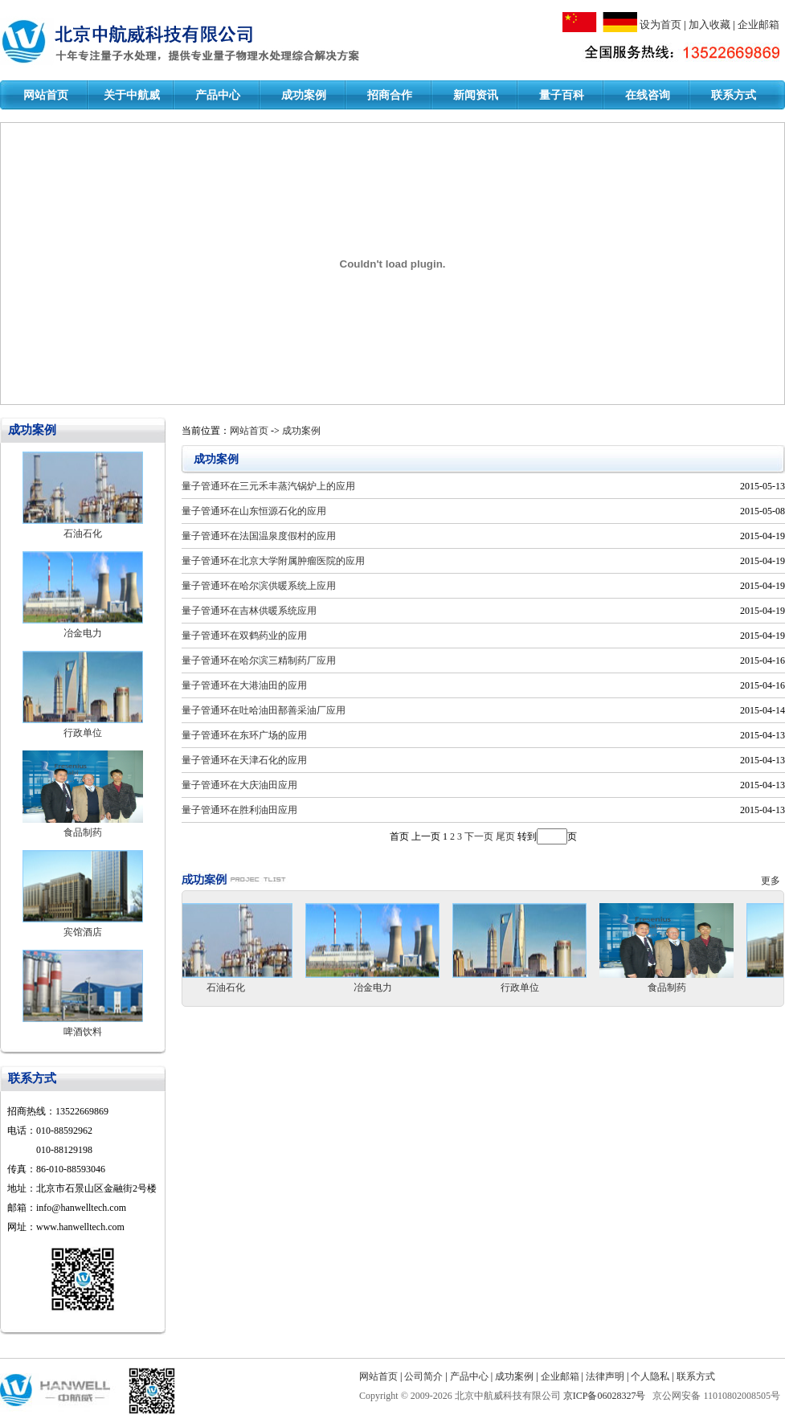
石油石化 (82, 533)
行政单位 (82, 732)
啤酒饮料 (82, 1031)
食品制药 (82, 832)
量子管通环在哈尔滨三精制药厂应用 (259, 660)
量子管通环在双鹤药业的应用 (244, 635)
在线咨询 (647, 95)
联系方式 (733, 95)
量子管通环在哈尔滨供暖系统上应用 (259, 585)
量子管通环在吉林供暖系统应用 (249, 610)
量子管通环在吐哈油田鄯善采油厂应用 (263, 710)
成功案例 (303, 95)
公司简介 (423, 1376)
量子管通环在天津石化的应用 (244, 760)
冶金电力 (82, 633)
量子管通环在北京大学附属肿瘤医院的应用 (273, 560)
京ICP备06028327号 (605, 1395)
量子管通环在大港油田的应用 (244, 685)
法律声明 (605, 1376)
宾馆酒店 (82, 932)
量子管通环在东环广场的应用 (244, 735)
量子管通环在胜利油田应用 (239, 810)
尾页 (505, 836)
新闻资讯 (475, 95)
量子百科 (561, 95)
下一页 (478, 836)
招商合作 (389, 95)
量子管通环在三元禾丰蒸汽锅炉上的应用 (268, 486)
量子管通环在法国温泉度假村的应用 (259, 536)
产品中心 (217, 95)
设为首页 (660, 24)
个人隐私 (650, 1376)
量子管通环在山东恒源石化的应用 (254, 511)
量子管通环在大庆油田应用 (239, 785)
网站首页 (45, 95)
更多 (773, 880)
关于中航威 (132, 95)
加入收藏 (709, 24)
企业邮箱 (758, 24)
